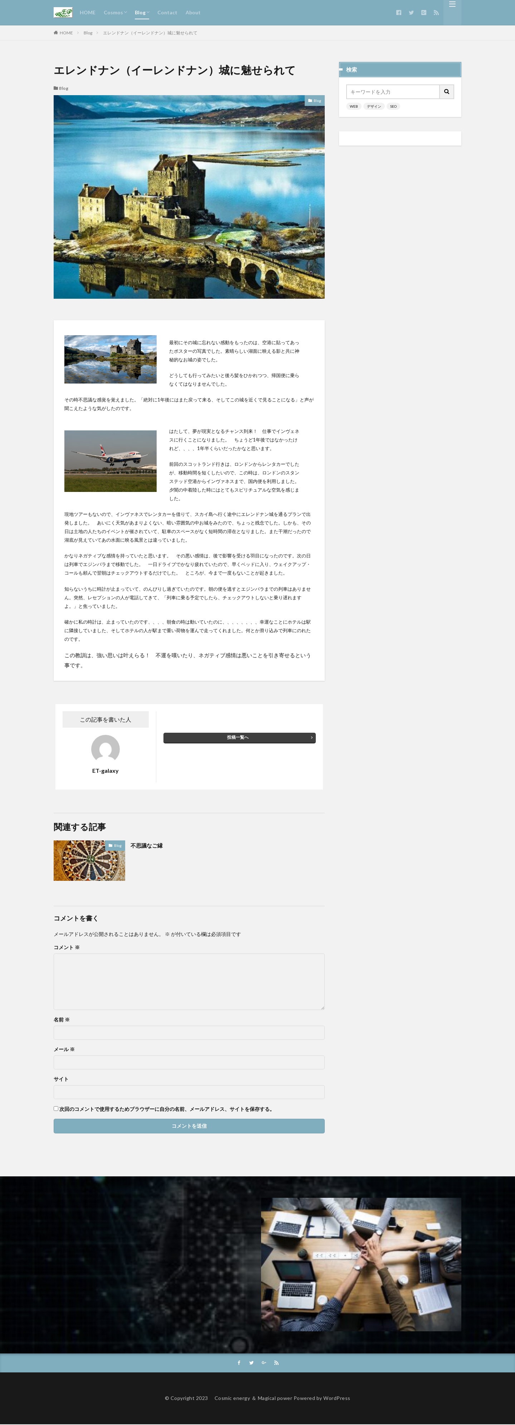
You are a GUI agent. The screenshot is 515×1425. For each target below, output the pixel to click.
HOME (87, 12)
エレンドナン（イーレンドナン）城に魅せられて (150, 32)
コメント (67, 947)
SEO (393, 106)
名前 (62, 1019)
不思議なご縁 (150, 845)
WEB (354, 106)
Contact (167, 12)
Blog (140, 12)
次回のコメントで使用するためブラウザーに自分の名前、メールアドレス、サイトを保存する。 (167, 1109)
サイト (61, 1079)
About (193, 12)
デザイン (374, 106)
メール (64, 1049)
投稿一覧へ (238, 737)
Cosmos (113, 12)
